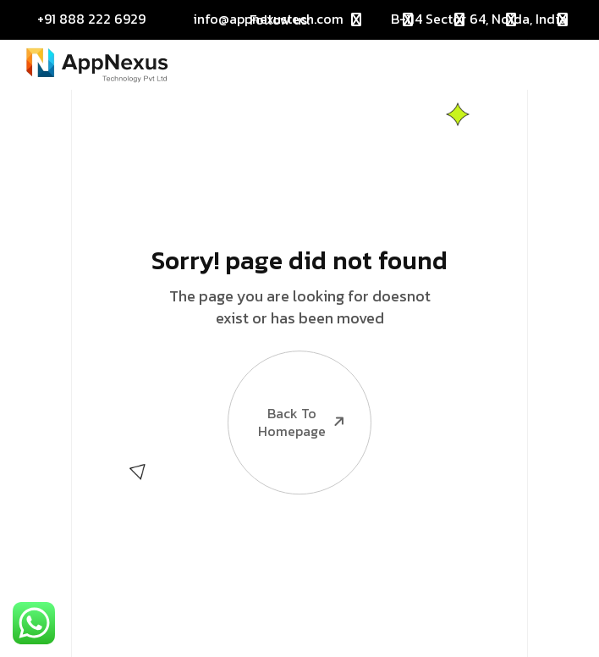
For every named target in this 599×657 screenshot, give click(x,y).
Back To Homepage (288, 386)
